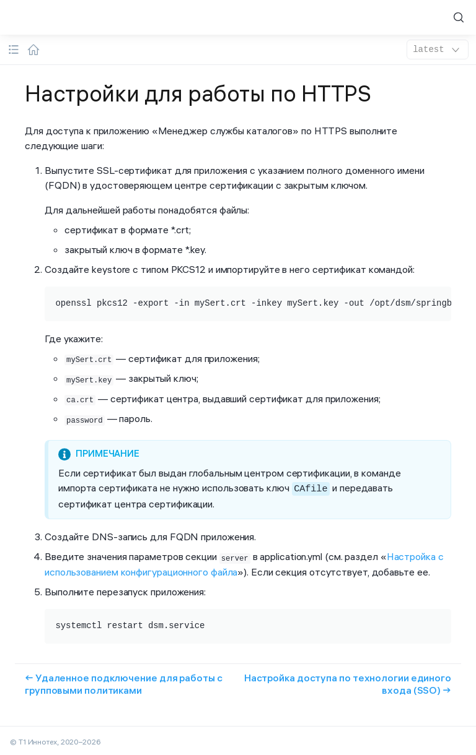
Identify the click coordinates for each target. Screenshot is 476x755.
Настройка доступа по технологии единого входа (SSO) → (347, 681)
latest (437, 49)
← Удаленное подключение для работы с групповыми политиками (124, 681)
